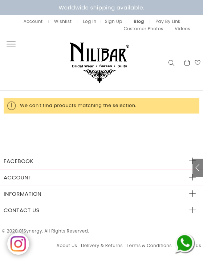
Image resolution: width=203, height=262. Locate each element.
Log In (89, 21)
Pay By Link (167, 21)
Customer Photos (143, 28)
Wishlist (63, 21)
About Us (66, 245)
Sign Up (113, 21)
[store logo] (83, 62)
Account (33, 21)
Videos (182, 28)
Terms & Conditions (149, 245)
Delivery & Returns (102, 245)
